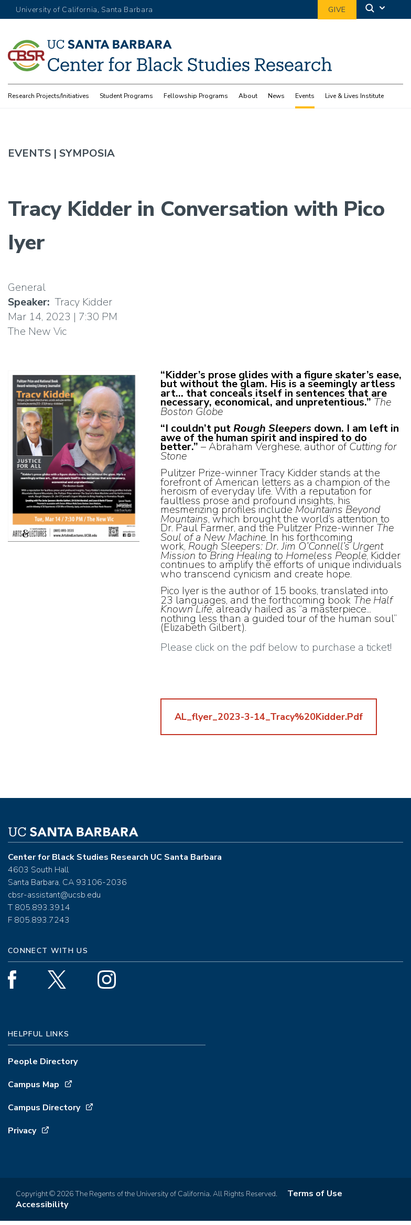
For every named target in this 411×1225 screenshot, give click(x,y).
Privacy (22, 1135)
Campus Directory (44, 1112)
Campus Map (33, 1089)
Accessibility (42, 1209)
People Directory (43, 1065)
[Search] (375, 9)
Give (337, 10)
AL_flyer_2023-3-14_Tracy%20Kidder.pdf (269, 721)
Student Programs (126, 96)
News (276, 96)
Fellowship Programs (196, 96)
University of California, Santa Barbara (84, 10)
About (248, 96)
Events (305, 96)
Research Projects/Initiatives (48, 96)
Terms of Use (314, 1198)
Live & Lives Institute (354, 96)
